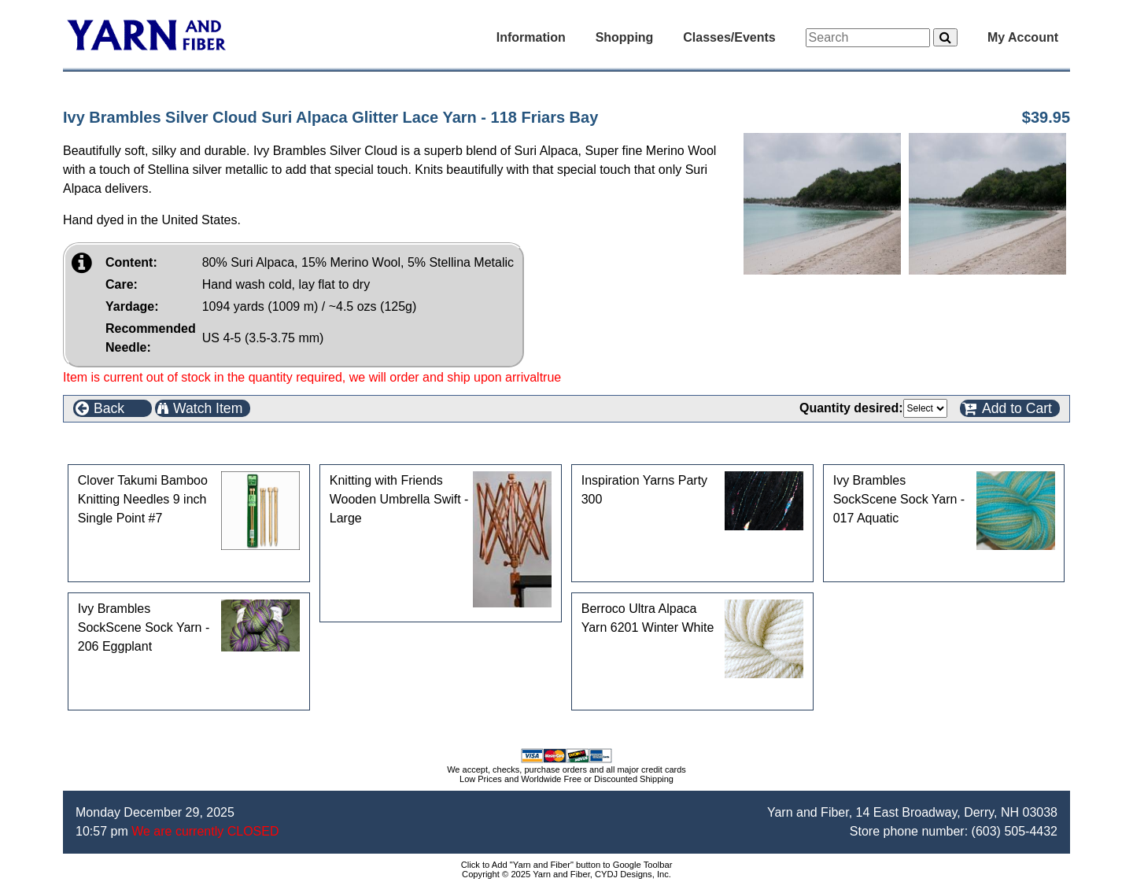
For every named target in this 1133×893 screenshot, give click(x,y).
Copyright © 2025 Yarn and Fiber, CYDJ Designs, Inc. (566, 874)
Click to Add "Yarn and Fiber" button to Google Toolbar (567, 864)
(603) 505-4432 (1014, 831)
